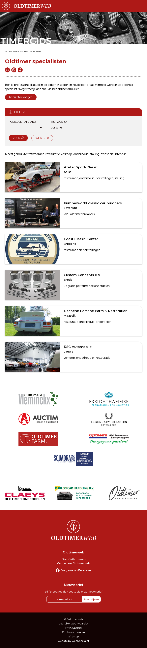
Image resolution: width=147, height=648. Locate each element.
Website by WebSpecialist (73, 640)
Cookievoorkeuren (73, 632)
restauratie (52, 154)
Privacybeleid (73, 627)
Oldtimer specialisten (29, 51)
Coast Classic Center (81, 239)
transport (107, 154)
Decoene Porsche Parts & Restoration (96, 311)
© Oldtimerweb (73, 619)
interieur (120, 154)
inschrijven (91, 599)
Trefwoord (59, 121)
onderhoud (81, 154)
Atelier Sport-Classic (81, 167)
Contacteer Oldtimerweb (73, 563)
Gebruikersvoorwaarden (74, 623)
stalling (95, 154)
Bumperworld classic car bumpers (93, 203)
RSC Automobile (78, 347)
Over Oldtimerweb (73, 559)
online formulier (68, 89)
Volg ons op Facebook (76, 570)
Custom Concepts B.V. (82, 275)
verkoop (66, 154)
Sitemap (73, 636)
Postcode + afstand (22, 121)
